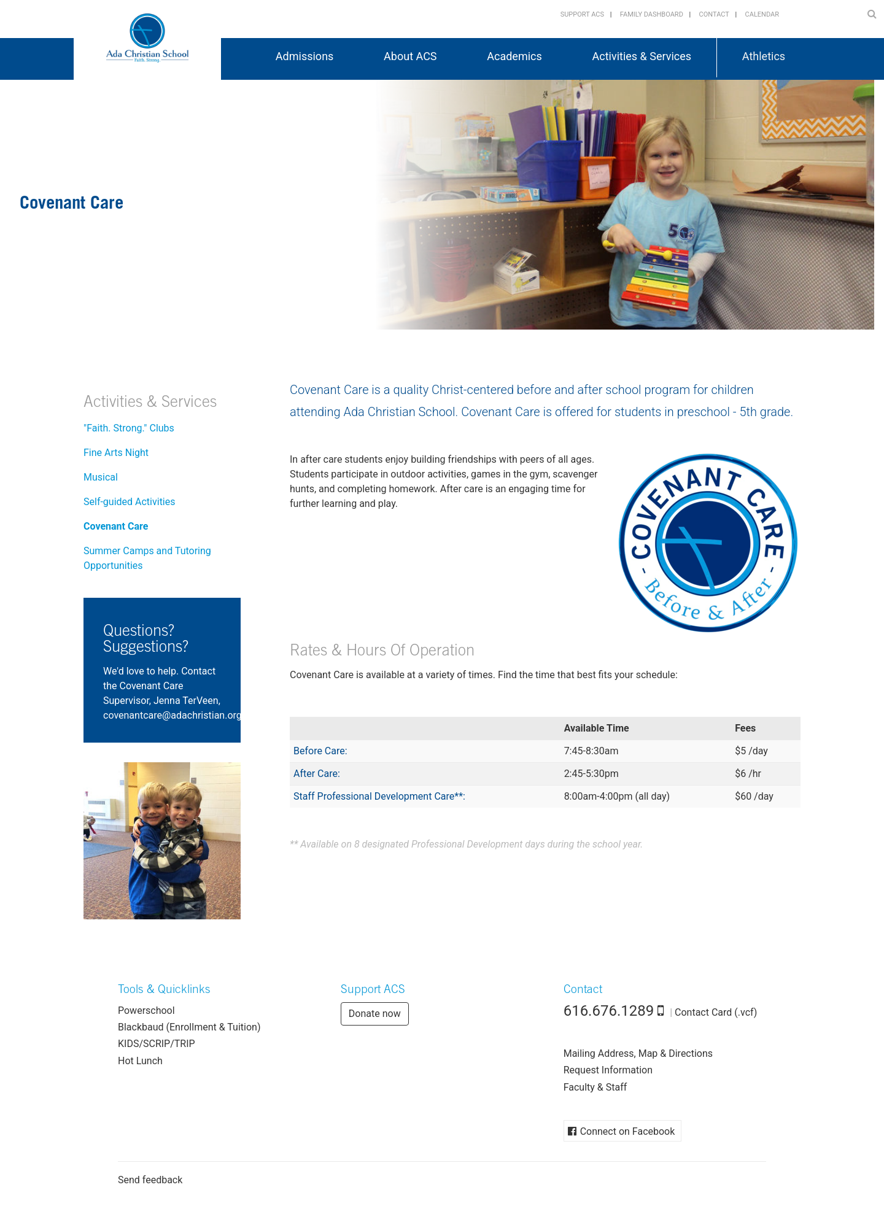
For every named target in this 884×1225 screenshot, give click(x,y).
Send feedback (150, 1180)
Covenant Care (115, 526)
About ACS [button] (410, 56)
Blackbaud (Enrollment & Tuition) (189, 1027)
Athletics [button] (763, 56)
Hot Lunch (140, 1061)
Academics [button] (514, 56)
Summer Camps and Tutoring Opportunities (147, 558)
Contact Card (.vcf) (716, 1012)
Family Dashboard (651, 14)
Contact (714, 14)
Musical (100, 477)
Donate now (375, 1013)
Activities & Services (150, 403)
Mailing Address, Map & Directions (638, 1053)
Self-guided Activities (129, 502)
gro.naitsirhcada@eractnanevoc (172, 715)
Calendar (762, 14)
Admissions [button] (305, 56)
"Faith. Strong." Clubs (128, 428)
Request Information (608, 1070)
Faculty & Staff (595, 1087)
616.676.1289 (609, 1010)
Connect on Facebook (627, 1131)
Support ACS (582, 14)
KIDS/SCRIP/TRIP (156, 1043)
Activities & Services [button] (642, 56)
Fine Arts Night (116, 452)
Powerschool (146, 1010)
